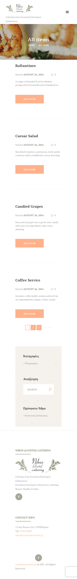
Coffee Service (27, 280)
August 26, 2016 (34, 74)
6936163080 (26, 531)
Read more (30, 99)
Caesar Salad (26, 136)
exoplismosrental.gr (26, 564)
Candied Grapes (29, 206)
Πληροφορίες (31, 363)
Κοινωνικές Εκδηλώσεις (36, 415)
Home (31, 45)
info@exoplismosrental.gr (29, 535)
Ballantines (25, 65)
